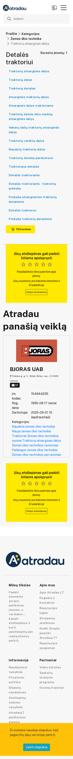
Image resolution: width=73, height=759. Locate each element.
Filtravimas (21, 229)
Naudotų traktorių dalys (27, 149)
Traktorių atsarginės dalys (29, 71)
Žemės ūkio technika (26, 39)
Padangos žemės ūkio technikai (34, 450)
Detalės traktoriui (22, 210)
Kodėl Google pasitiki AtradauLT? (50, 633)
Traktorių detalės (22, 88)
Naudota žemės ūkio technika (33, 426)
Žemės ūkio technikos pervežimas (36, 455)
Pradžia (11, 34)
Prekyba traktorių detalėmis (30, 219)
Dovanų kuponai (52, 687)
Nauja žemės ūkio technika (31, 431)
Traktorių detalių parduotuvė (31, 158)
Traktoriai (19, 436)
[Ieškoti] (37, 19)
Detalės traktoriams (24, 175)
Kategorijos (31, 34)
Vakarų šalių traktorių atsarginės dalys (34, 130)
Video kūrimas (50, 667)
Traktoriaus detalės (24, 166)
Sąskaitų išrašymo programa (47, 677)
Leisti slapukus (36, 747)
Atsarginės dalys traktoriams (31, 105)
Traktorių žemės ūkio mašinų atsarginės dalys (31, 117)
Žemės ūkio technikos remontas (35, 445)
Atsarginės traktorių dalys (29, 97)
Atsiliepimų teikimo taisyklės (17, 702)
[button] (64, 7)
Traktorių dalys (20, 79)
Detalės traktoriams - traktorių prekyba (32, 186)
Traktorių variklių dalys (26, 140)
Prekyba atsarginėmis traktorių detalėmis (33, 199)
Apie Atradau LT (52, 592)
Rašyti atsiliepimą (36, 292)
